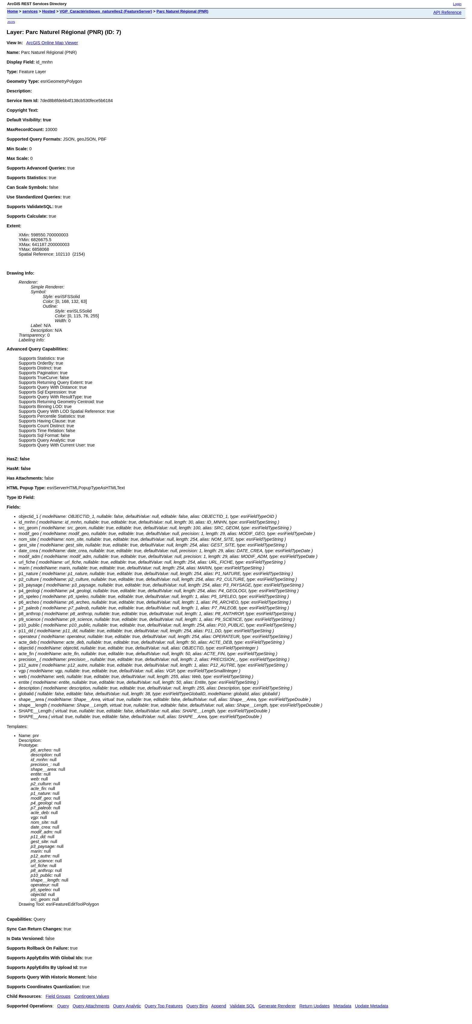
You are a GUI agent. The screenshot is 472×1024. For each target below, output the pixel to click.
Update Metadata (371, 1006)
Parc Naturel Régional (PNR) (182, 11)
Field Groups (58, 996)
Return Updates (314, 1006)
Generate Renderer (277, 1006)
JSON (11, 21)
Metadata (342, 1006)
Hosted (48, 11)
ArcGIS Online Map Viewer (52, 42)
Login (457, 4)
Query (63, 1006)
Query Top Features (163, 1006)
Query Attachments (91, 1006)
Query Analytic (127, 1006)
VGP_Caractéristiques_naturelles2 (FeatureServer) (106, 11)
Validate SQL (242, 1006)
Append (218, 1006)
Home (12, 11)
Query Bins (197, 1006)
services (30, 11)
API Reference (447, 12)
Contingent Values (91, 996)
